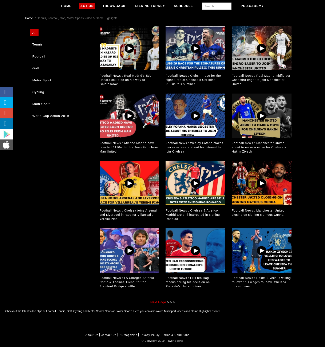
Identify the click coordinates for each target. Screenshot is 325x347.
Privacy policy (150, 334)
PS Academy (252, 6)
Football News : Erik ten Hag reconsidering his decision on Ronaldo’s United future (188, 282)
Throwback (114, 6)
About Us (92, 334)
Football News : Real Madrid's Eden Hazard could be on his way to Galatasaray (127, 80)
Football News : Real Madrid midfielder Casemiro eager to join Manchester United (261, 80)
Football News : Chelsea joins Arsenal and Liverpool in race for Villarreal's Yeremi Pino (128, 215)
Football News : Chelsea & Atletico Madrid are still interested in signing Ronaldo (193, 215)
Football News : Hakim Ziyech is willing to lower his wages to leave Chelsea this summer (261, 282)
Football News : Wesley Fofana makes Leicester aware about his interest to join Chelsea (194, 147)
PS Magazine (128, 334)
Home (66, 6)
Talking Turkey (149, 6)
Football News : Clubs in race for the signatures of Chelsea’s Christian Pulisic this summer (193, 80)
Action (87, 6)
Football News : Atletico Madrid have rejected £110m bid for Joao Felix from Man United (129, 147)
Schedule (183, 6)
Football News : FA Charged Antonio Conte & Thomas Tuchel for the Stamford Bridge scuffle (127, 282)
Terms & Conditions (176, 334)
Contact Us (108, 334)
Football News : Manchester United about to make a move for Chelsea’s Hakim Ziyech (259, 147)
